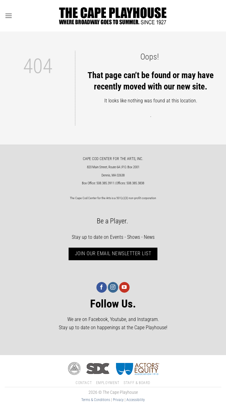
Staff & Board (137, 383)
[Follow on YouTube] (124, 287)
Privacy (118, 400)
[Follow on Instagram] (113, 287)
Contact (84, 383)
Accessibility (135, 400)
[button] (8, 15)
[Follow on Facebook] (101, 287)
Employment (107, 383)
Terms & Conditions (95, 400)
